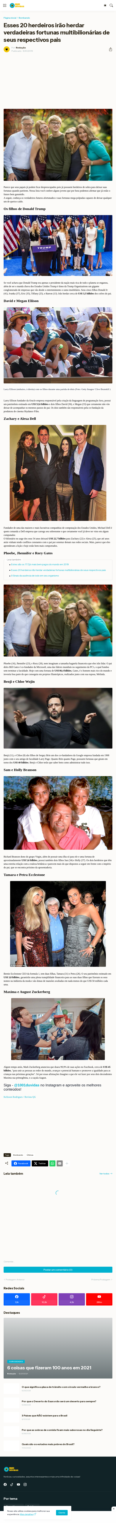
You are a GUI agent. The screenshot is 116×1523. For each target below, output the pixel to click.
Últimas (30, 1155)
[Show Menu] (4, 5)
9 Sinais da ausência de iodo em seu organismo (35, 575)
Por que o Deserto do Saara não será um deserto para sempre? (59, 1401)
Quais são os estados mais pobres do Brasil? (48, 1444)
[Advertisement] (58, 77)
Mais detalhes (26, 1514)
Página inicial (10, 17)
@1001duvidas (26, 1085)
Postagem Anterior (15, 1279)
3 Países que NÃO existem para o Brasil (44, 1415)
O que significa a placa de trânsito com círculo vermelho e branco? (61, 1386)
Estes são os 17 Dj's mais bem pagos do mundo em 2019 (40, 564)
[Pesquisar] (111, 5)
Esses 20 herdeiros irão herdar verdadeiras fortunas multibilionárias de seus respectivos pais (58, 570)
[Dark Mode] (105, 5)
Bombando (24, 17)
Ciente (61, 1512)
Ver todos (104, 1173)
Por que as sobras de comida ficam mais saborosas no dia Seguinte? (62, 1429)
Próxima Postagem (100, 1279)
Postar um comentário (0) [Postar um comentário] (58, 1269)
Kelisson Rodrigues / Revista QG (20, 1097)
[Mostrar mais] (67, 1163)
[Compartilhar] (109, 49)
